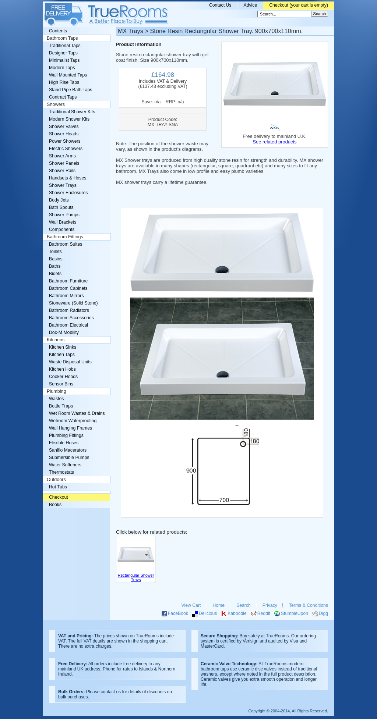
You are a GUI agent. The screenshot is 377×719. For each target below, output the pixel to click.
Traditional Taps (65, 45)
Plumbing (56, 391)
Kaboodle (237, 613)
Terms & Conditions (308, 605)
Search (243, 605)
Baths (54, 266)
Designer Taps (63, 53)
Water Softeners (65, 464)
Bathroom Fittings (65, 236)
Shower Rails (62, 170)
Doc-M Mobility (64, 332)
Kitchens (55, 339)
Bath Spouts (61, 207)
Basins (56, 258)
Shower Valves (64, 126)
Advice (250, 5)
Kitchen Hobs (62, 369)
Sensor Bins (61, 384)
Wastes (56, 398)
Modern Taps (62, 67)
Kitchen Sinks (62, 347)
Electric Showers (65, 148)
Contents (58, 30)
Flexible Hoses (63, 442)
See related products (274, 142)
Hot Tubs (58, 487)
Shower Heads (63, 133)
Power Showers (65, 141)
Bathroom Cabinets (68, 288)
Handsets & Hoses (67, 178)
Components (61, 229)
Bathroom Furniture (68, 281)
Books (55, 504)
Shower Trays (63, 185)
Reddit (263, 613)
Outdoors (56, 479)
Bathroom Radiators (69, 310)
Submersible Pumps (69, 457)
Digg (323, 613)
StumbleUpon (294, 613)
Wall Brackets (62, 222)
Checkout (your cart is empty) (298, 5)
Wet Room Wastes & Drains (77, 413)
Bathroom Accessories (71, 317)
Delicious (208, 613)
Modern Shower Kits (69, 119)
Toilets (55, 251)
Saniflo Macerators (68, 450)
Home (218, 605)
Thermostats (61, 472)
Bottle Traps (61, 406)
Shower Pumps (64, 214)
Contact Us (220, 5)
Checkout (58, 497)
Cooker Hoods (63, 376)
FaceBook (178, 613)
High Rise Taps (64, 82)
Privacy (270, 605)
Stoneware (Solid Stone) (73, 303)
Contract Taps (63, 97)
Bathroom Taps (62, 38)
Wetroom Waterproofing (72, 420)
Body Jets (59, 200)
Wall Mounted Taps (68, 75)
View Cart (191, 605)
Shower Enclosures (68, 192)
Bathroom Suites (65, 244)
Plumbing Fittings (66, 435)
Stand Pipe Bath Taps (70, 89)
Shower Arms (62, 156)
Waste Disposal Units (70, 361)
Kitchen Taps (62, 354)
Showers (56, 104)
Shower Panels (64, 163)
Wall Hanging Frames (70, 428)
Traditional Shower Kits (72, 111)
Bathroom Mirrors (66, 295)
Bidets (55, 273)
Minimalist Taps (64, 60)
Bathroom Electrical (68, 325)
